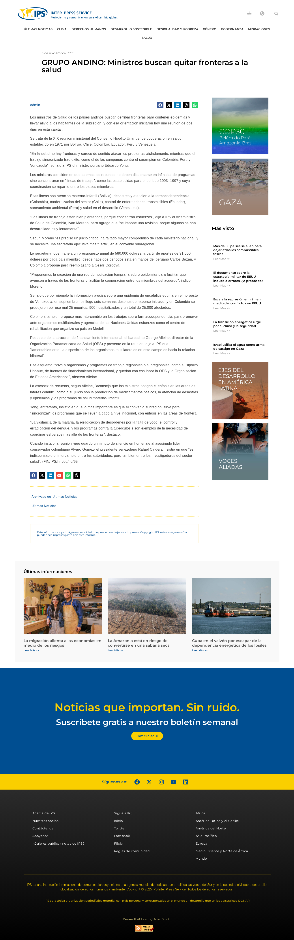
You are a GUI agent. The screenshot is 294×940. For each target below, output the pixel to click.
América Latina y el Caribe (217, 821)
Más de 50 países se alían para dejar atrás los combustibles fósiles (237, 250)
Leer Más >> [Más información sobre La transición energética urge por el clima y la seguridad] (221, 330)
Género (209, 29)
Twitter (120, 828)
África (200, 813)
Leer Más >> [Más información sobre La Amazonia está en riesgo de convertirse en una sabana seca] (115, 650)
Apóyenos (40, 836)
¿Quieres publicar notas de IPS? (58, 844)
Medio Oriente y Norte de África (222, 851)
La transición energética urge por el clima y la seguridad (237, 324)
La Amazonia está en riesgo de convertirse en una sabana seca (139, 642)
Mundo (201, 858)
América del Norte (211, 828)
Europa (201, 844)
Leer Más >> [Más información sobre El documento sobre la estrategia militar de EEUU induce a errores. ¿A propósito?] (221, 285)
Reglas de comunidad (132, 851)
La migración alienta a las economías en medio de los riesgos (62, 642)
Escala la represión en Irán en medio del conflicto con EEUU (237, 301)
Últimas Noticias (38, 29)
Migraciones (259, 29)
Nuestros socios (45, 821)
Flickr (118, 844)
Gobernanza (232, 29)
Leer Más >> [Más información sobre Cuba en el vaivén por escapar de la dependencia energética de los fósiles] (200, 650)
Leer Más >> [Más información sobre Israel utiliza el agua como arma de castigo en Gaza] (221, 353)
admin (35, 105)
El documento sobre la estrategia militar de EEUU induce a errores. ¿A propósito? (238, 277)
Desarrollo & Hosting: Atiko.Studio (147, 919)
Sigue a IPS (123, 813)
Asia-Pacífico (206, 836)
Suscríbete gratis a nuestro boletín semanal (147, 722)
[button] (276, 13)
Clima (62, 29)
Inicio (118, 821)
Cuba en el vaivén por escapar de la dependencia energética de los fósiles (229, 642)
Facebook (122, 836)
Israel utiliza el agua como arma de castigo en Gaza (239, 347)
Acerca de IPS (43, 813)
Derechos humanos (88, 29)
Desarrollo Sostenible (131, 29)
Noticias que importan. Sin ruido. (147, 707)
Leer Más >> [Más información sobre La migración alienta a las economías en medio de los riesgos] (31, 650)
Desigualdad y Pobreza (177, 29)
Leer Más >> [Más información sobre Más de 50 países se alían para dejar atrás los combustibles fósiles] (221, 259)
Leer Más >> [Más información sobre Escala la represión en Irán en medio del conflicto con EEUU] (221, 308)
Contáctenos (42, 828)
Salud (147, 37)
